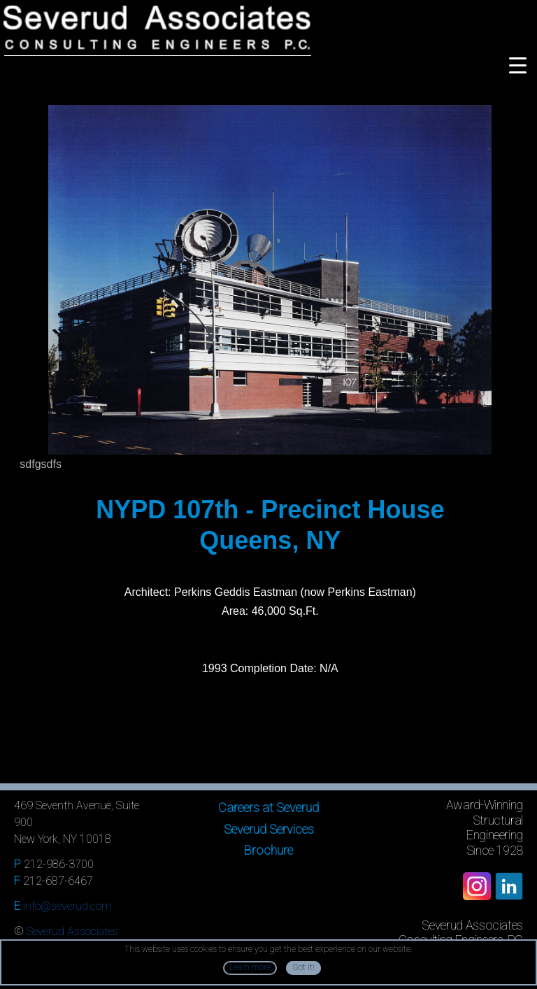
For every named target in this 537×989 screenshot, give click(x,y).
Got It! (303, 967)
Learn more (250, 967)
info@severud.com (67, 906)
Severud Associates (72, 931)
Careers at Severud (268, 807)
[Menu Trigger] (518, 64)
